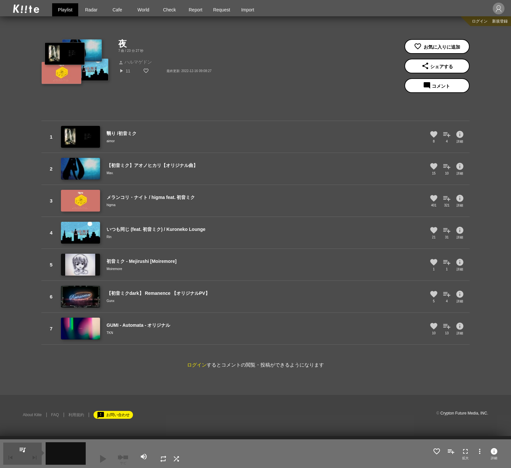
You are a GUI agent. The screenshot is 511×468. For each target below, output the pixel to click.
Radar (91, 9)
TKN (110, 333)
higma (111, 205)
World (143, 9)
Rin (109, 237)
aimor (111, 141)
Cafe (117, 9)
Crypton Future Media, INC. (464, 413)
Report (195, 9)
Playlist (65, 9)
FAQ (55, 415)
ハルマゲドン (135, 62)
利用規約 (76, 415)
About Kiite (32, 415)
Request (221, 9)
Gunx (110, 301)
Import (247, 9)
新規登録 (500, 21)
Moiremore (114, 269)
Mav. (110, 173)
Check (169, 9)
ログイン (480, 21)
